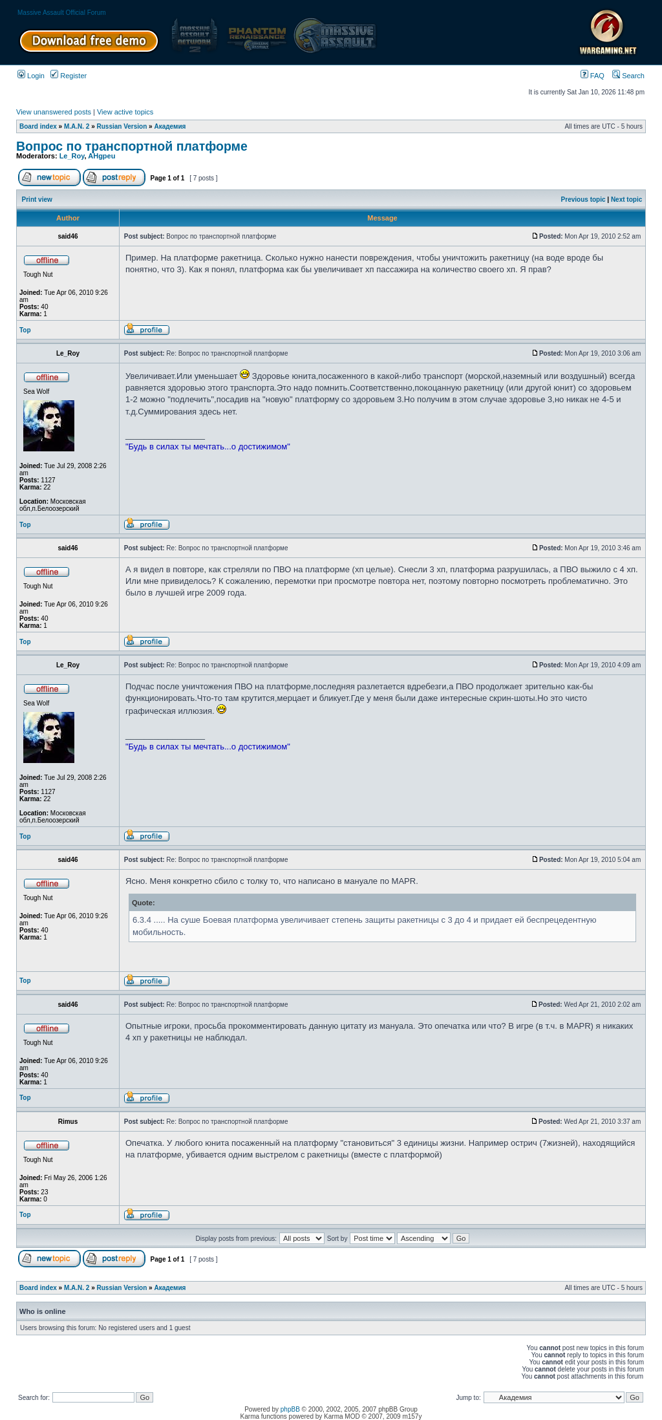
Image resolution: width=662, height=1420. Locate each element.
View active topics (125, 112)
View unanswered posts (53, 112)
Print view (37, 199)
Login (31, 76)
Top (25, 330)
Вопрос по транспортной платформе (132, 146)
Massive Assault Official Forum (61, 12)
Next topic (626, 199)
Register (68, 76)
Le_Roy (72, 156)
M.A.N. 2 (76, 126)
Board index (38, 126)
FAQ (592, 76)
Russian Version (122, 126)
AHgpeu (101, 156)
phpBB (290, 1409)
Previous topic (583, 199)
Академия (170, 126)
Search (628, 76)
